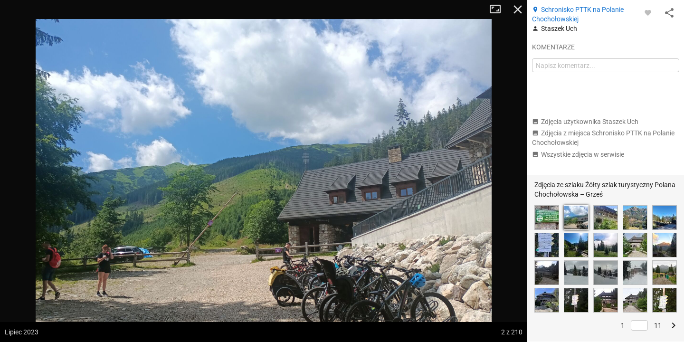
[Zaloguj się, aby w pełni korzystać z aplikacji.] (648, 12)
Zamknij (517, 9)
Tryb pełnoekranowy (498, 9)
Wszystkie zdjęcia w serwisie (578, 154)
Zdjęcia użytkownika (585, 121)
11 (658, 325)
